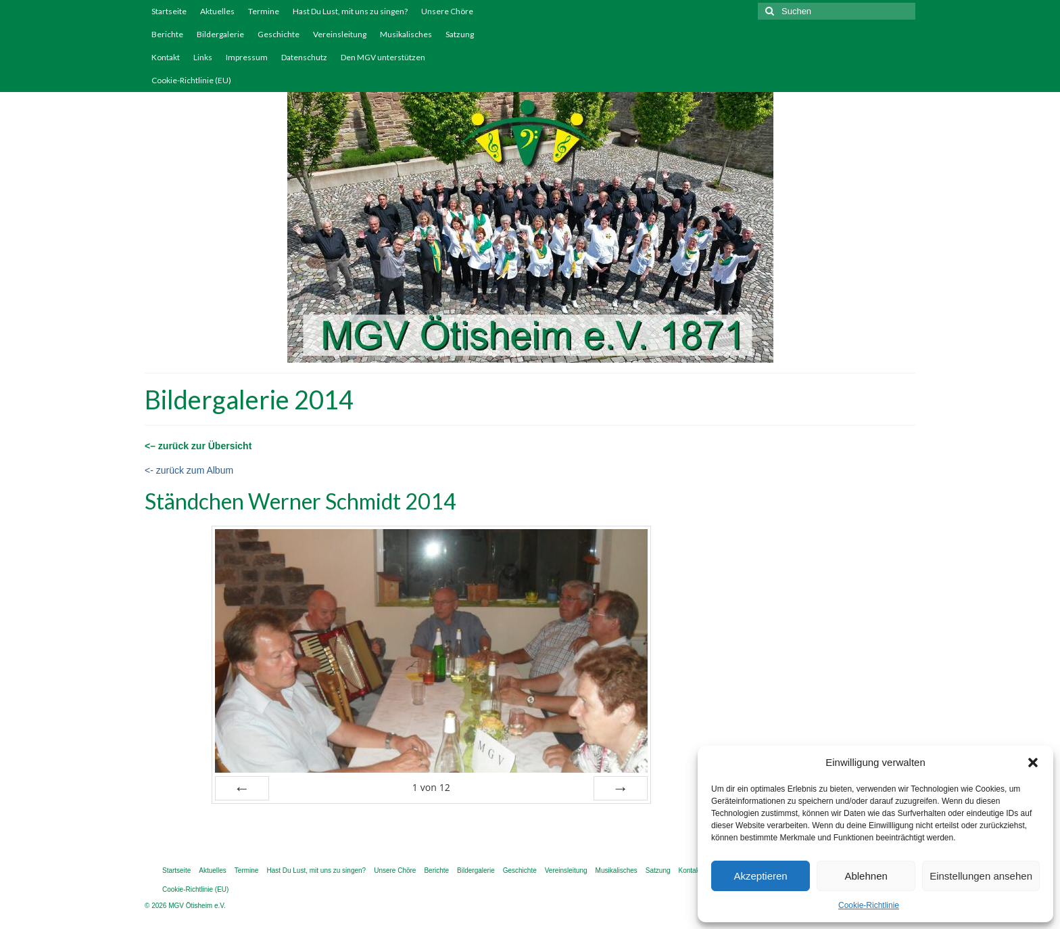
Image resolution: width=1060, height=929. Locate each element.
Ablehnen (865, 876)
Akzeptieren (760, 876)
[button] (1033, 762)
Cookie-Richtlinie (868, 905)
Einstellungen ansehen (981, 876)
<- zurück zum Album (189, 470)
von (431, 787)
